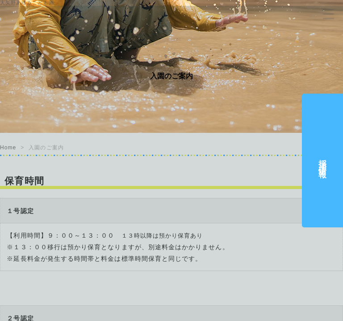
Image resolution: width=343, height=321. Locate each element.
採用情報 (323, 160)
